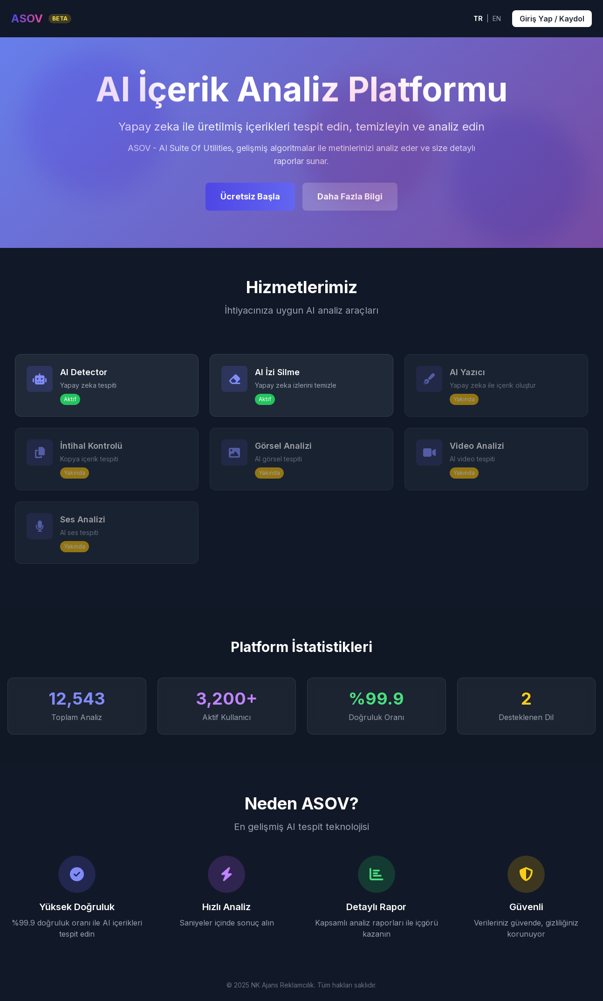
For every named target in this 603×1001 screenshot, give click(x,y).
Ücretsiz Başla (250, 196)
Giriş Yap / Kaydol (552, 18)
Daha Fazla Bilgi (350, 196)
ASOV (27, 18)
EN (497, 18)
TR (478, 18)
